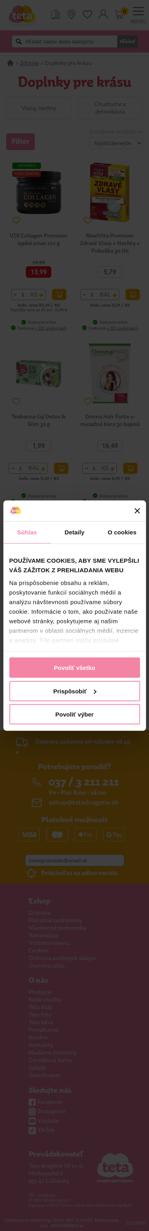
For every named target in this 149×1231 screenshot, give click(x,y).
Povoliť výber (74, 714)
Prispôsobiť (75, 690)
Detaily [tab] (75, 532)
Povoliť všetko (74, 667)
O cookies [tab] (122, 532)
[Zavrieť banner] (137, 511)
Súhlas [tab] (27, 532)
